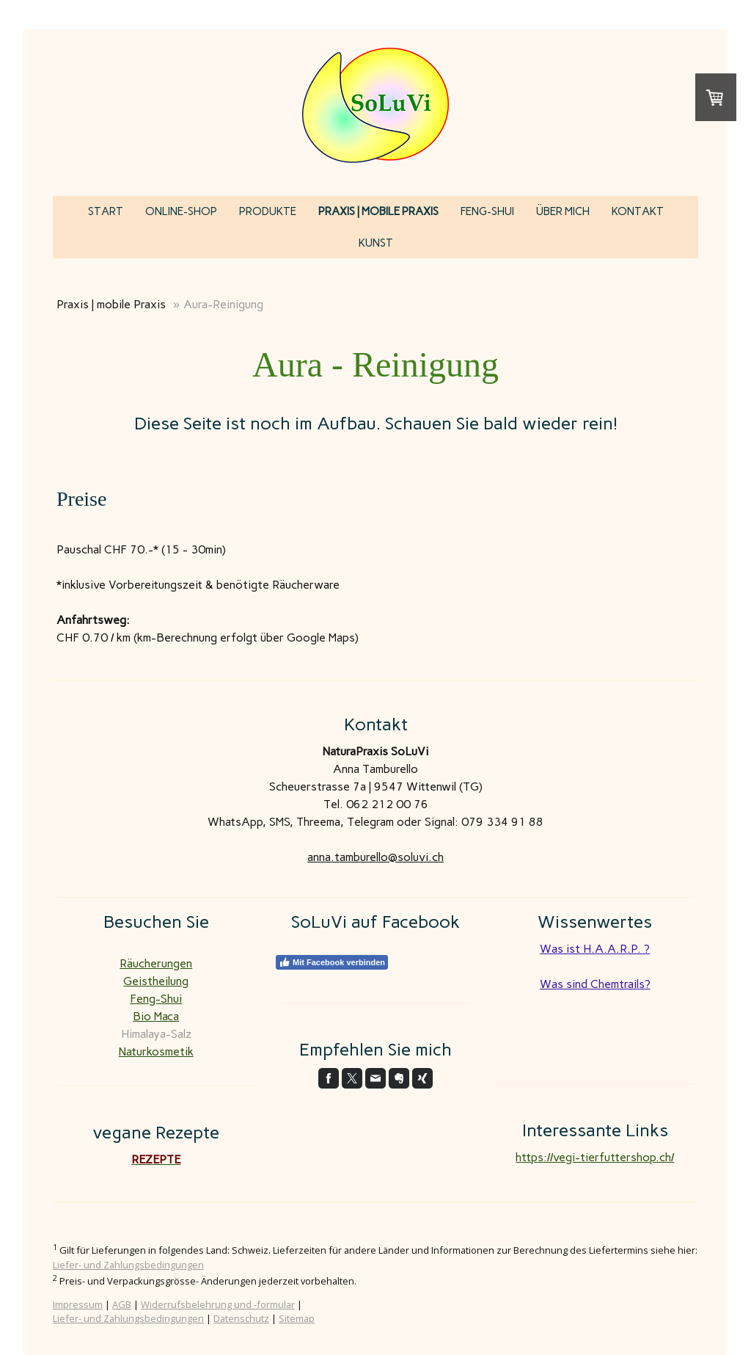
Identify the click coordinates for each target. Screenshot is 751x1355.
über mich (563, 211)
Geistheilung (155, 981)
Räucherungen (156, 963)
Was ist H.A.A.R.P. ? (595, 949)
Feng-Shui (487, 211)
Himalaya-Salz (156, 1034)
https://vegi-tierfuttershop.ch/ (595, 1157)
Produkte (267, 211)
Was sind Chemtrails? (595, 984)
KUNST (376, 243)
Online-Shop (181, 211)
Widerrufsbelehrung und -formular (218, 1304)
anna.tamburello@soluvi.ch (375, 857)
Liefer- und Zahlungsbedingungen (128, 1264)
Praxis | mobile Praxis (378, 211)
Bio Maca (156, 1016)
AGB (121, 1304)
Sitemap (297, 1318)
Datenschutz (241, 1318)
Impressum (78, 1304)
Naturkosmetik (156, 1051)
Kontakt (638, 211)
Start (105, 211)
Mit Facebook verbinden (332, 962)
